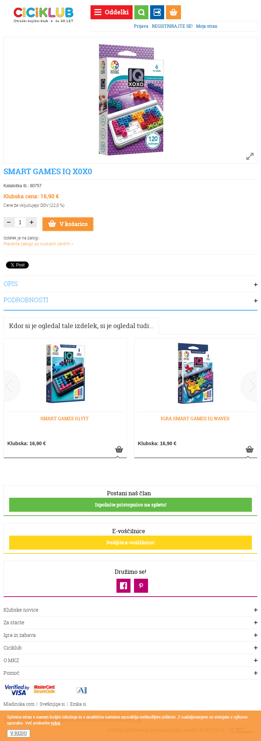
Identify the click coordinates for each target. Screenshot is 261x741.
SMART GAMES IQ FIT (64, 418)
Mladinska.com (19, 704)
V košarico (68, 224)
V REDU (18, 733)
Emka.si (78, 704)
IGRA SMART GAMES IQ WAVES (195, 418)
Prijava (141, 26)
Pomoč (130, 673)
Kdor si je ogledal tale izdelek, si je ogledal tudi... (81, 325)
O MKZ (130, 661)
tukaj (55, 723)
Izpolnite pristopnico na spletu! (130, 504)
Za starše (130, 623)
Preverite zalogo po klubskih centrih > (38, 243)
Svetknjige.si (52, 704)
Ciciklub (130, 648)
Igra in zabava (130, 635)
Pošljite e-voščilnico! (130, 542)
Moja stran (207, 26)
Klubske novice (130, 610)
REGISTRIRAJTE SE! (172, 26)
